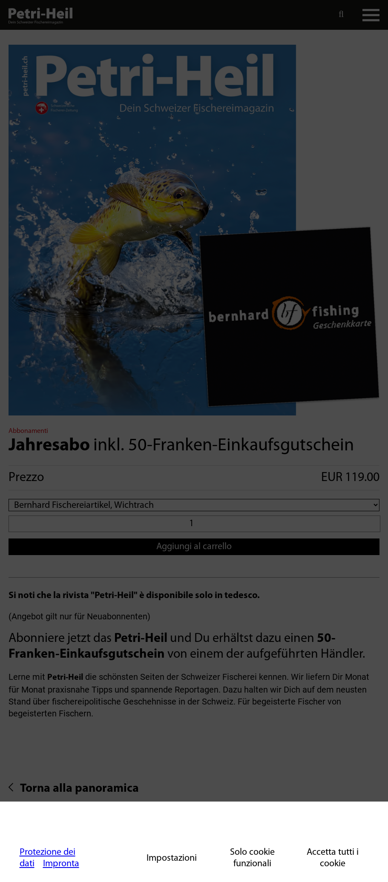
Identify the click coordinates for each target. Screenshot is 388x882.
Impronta (61, 864)
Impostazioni (172, 858)
